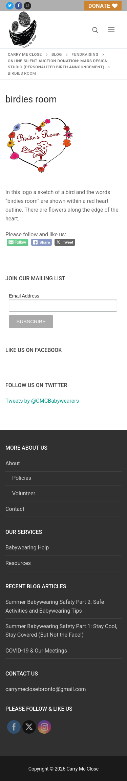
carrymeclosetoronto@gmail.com (45, 689)
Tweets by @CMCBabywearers (42, 401)
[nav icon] (111, 30)
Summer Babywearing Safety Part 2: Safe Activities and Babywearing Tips (54, 606)
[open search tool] (95, 30)
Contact (14, 509)
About (13, 463)
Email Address (24, 296)
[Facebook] (18, 5)
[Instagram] (27, 5)
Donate (103, 6)
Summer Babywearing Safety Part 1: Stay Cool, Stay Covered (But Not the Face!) (61, 630)
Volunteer (23, 493)
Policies (21, 478)
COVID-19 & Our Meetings (36, 650)
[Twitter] (10, 5)
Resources (18, 563)
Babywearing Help (27, 547)
